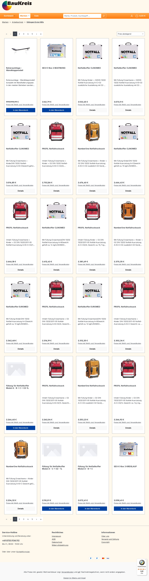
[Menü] (145, 560)
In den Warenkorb (20, 110)
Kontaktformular (23, 552)
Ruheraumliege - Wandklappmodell (14, 69)
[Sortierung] (131, 34)
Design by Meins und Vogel (74, 578)
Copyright (105, 542)
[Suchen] (103, 16)
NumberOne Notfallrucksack (91, 149)
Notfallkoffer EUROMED (17, 307)
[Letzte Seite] (41, 34)
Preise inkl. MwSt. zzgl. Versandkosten (19, 105)
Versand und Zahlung (110, 539)
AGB (53, 539)
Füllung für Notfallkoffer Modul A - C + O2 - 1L (53, 467)
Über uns (105, 536)
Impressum (56, 536)
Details (92, 110)
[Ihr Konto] (131, 16)
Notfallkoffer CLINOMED (89, 68)
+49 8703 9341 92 (10, 540)
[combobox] (82, 16)
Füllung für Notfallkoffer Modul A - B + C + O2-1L (17, 387)
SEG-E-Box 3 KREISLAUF (125, 466)
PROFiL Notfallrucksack (53, 149)
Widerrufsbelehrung (60, 545)
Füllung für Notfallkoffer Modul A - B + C (89, 467)
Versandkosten (67, 572)
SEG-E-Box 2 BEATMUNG (53, 68)
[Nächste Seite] (36, 34)
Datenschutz (57, 542)
